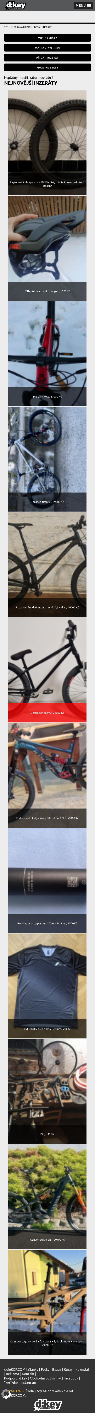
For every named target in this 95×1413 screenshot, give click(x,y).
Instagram (28, 1382)
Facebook (71, 1378)
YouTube (11, 1382)
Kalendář (82, 1369)
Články (33, 1369)
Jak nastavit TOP (48, 48)
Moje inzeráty (47, 67)
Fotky (45, 1369)
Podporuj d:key (15, 1378)
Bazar (56, 1369)
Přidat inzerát (47, 57)
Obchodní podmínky (45, 1378)
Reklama (12, 1374)
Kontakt (28, 1374)
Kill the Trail (13, 1391)
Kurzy (68, 1369)
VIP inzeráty (47, 38)
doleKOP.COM (14, 1369)
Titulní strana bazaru (18, 27)
